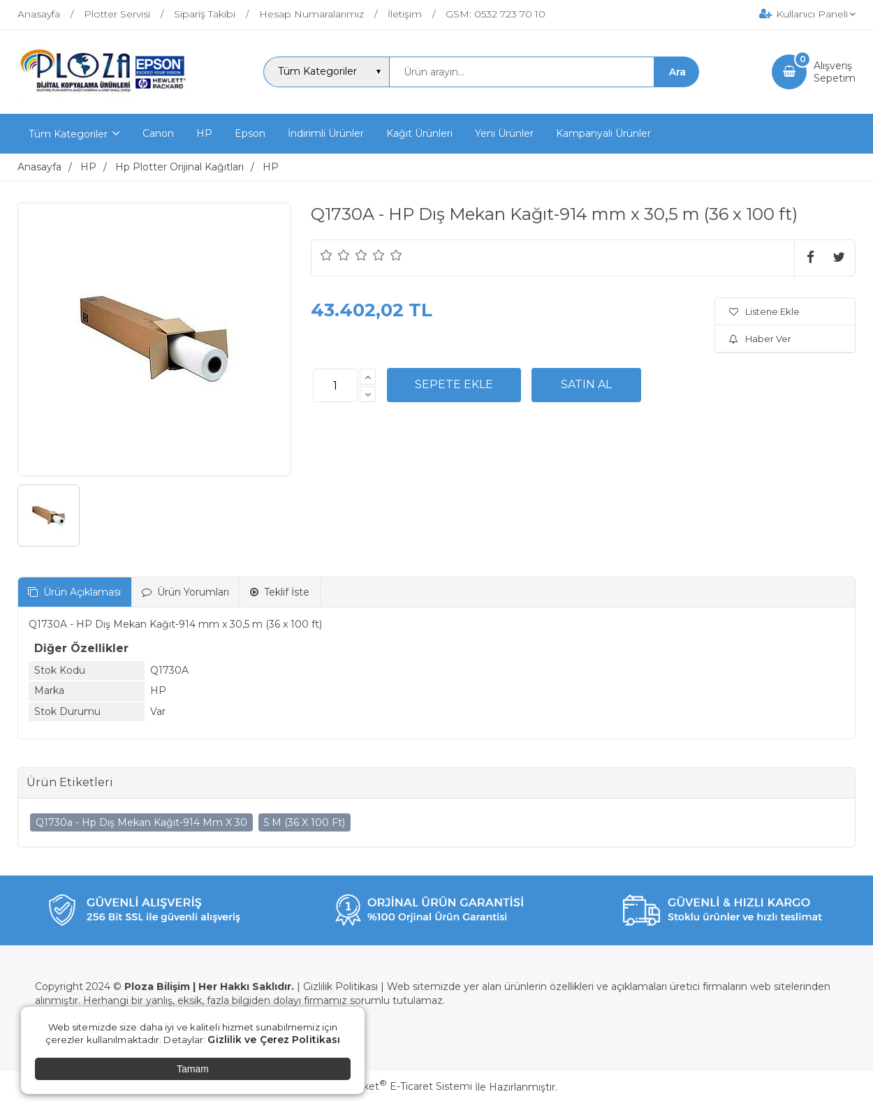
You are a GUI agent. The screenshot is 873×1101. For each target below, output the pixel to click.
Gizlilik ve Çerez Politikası (273, 1039)
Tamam (193, 1068)
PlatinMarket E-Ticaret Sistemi (394, 1086)
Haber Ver (760, 338)
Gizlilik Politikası (340, 986)
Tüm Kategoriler (68, 134)
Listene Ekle (764, 311)
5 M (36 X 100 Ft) (304, 822)
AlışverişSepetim (835, 71)
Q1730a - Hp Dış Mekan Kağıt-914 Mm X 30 (141, 822)
